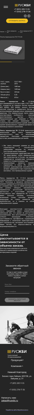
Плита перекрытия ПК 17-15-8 (26, 31)
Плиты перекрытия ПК (11, 31)
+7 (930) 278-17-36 (22, 12)
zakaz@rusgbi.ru (9, 400)
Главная (2, 31)
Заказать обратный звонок (17, 300)
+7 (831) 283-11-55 (22, 9)
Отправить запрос (17, 21)
